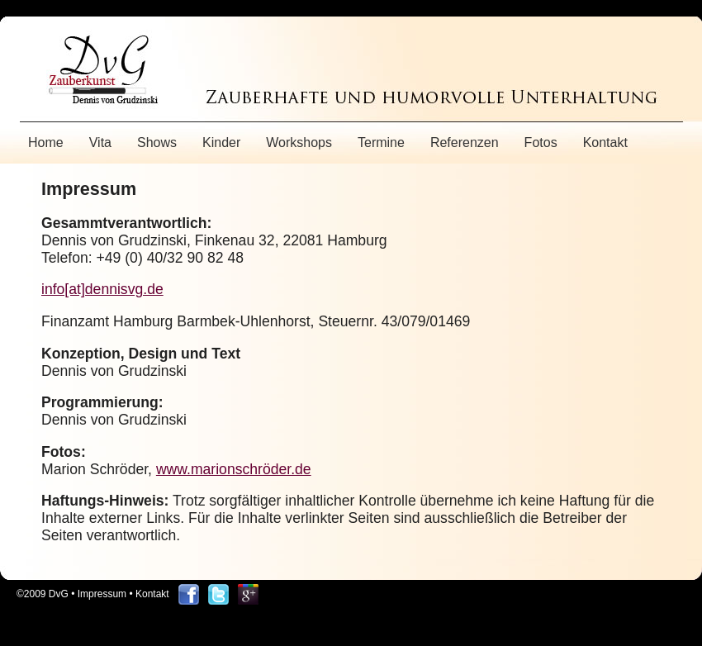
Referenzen (464, 142)
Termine (381, 142)
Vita (100, 142)
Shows (157, 142)
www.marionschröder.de (233, 469)
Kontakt (605, 142)
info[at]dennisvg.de (102, 289)
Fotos (540, 142)
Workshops (299, 142)
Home (46, 142)
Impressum (102, 594)
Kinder (221, 142)
